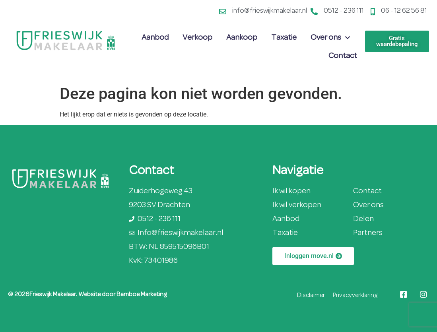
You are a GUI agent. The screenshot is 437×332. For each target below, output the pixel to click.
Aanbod (155, 37)
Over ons (330, 38)
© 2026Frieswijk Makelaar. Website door (62, 294)
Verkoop (197, 37)
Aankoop (241, 37)
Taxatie (284, 37)
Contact (342, 56)
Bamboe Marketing (142, 294)
